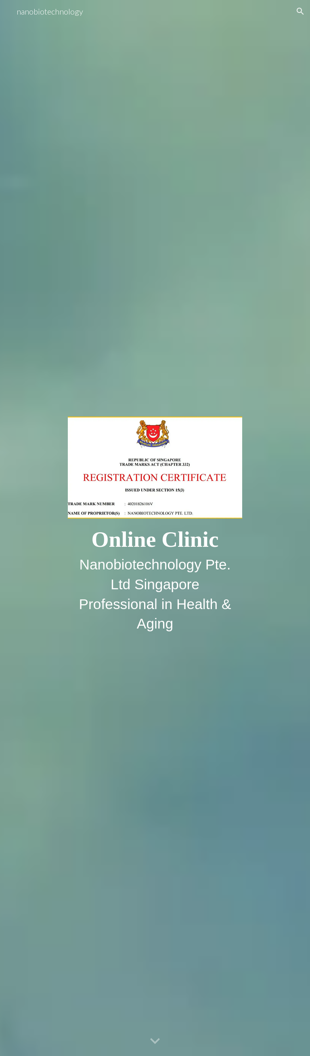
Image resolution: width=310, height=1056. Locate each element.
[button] (300, 11)
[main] (155, 578)
